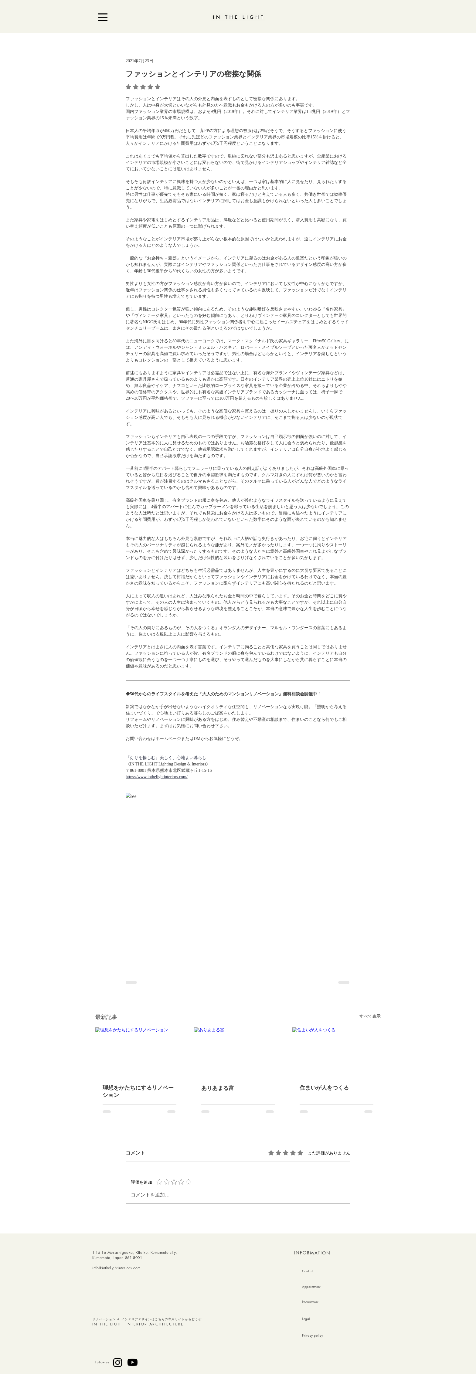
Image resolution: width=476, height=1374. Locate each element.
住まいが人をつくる (324, 1088)
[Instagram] (118, 1362)
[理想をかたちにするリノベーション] (139, 1052)
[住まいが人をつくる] (336, 1052)
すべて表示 (370, 1016)
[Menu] (102, 17)
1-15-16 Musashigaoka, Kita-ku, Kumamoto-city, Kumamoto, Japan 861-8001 (134, 1255)
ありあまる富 (217, 1088)
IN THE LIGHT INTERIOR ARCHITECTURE (138, 1324)
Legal (306, 1318)
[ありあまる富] (238, 1052)
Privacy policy (312, 1335)
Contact (307, 1271)
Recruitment (310, 1301)
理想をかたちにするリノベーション (138, 1091)
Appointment (311, 1286)
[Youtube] (132, 1362)
